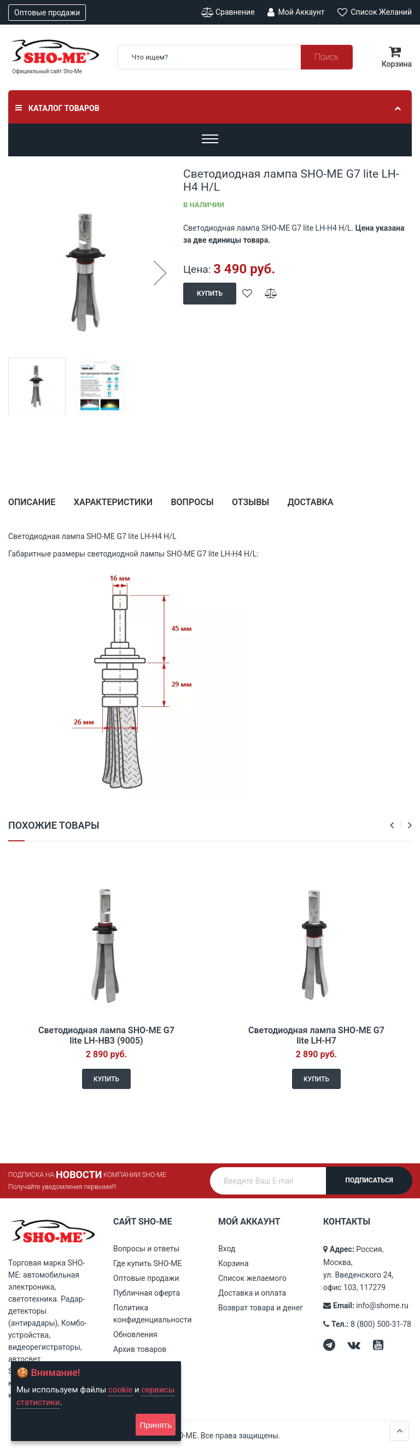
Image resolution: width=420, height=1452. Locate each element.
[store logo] (54, 51)
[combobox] (235, 57)
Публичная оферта (146, 1293)
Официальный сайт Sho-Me (47, 71)
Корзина (233, 1263)
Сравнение (228, 12)
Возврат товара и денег (260, 1307)
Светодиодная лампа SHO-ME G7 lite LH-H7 (316, 1035)
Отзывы (250, 502)
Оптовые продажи (47, 12)
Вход (226, 1248)
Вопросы (192, 502)
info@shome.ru (382, 1305)
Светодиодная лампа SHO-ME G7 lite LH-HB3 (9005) (106, 1035)
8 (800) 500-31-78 (381, 1324)
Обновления (135, 1334)
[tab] (31, 506)
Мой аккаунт (295, 12)
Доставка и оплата (252, 1293)
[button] (160, 273)
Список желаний (374, 12)
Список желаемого (252, 1278)
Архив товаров (139, 1349)
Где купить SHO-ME (147, 1263)
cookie (120, 1390)
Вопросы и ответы (146, 1248)
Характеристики (113, 502)
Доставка (311, 502)
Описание (31, 502)
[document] (96, 1401)
